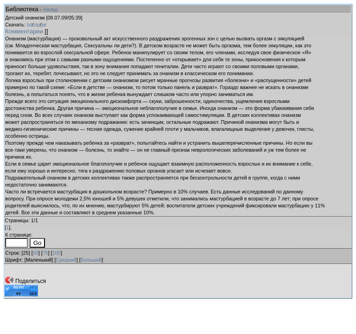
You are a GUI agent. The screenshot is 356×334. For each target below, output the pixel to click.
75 (45, 253)
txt (29, 24)
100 (56, 253)
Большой (91, 260)
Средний (66, 260)
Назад (50, 9)
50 (35, 253)
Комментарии (24, 31)
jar (44, 24)
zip (36, 24)
